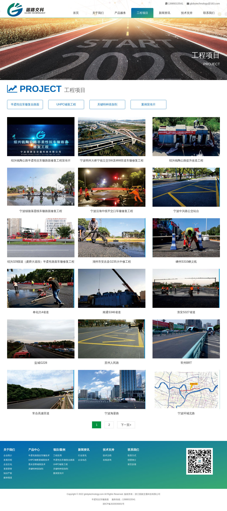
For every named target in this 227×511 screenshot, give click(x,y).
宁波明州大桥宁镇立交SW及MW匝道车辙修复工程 (111, 160)
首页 (76, 12)
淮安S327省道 (186, 312)
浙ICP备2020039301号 (113, 504)
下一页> (126, 424)
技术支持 (186, 12)
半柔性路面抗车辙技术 (39, 455)
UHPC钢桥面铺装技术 (38, 460)
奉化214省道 (41, 312)
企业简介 (8, 455)
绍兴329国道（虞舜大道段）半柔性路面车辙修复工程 (40, 261)
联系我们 (209, 12)
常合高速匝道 (40, 413)
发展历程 (8, 460)
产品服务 (120, 12)
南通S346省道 (112, 312)
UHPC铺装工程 (66, 104)
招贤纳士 (132, 460)
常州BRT (186, 362)
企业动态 (82, 460)
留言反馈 (132, 464)
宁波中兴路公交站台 (186, 211)
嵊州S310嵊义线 (186, 261)
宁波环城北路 (186, 413)
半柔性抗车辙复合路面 (25, 104)
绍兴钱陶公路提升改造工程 (186, 160)
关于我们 (98, 12)
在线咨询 (107, 460)
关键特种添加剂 (107, 104)
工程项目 (142, 12)
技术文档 (107, 455)
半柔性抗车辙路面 (100, 499)
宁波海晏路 (112, 413)
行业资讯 (82, 455)
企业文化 (8, 464)
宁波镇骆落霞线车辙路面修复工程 (41, 211)
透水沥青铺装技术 (36, 464)
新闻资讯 (164, 12)
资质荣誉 (8, 469)
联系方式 (132, 455)
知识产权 (8, 473)
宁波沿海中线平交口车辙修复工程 (111, 211)
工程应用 (57, 455)
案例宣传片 (148, 104)
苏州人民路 (112, 362)
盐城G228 (40, 362)
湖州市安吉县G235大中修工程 (112, 261)
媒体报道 (8, 477)
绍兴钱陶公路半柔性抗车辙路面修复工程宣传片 (41, 160)
